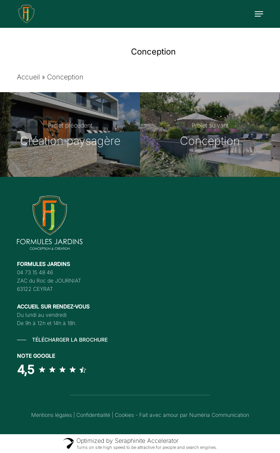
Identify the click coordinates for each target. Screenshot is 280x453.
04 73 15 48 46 (35, 272)
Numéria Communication (219, 415)
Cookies (124, 415)
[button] (259, 14)
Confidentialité (93, 415)
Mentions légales (51, 415)
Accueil (28, 77)
